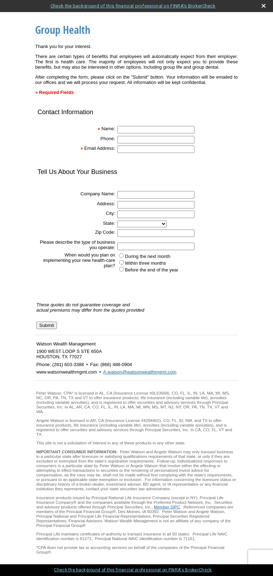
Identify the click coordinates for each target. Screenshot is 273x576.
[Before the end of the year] (121, 269)
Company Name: (97, 193)
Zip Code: (105, 232)
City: (110, 213)
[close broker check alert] (263, 6)
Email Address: (99, 148)
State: (109, 223)
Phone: (108, 138)
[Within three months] (121, 262)
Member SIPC (167, 506)
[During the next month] (121, 255)
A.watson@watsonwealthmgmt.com (139, 372)
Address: (106, 203)
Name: (108, 128)
